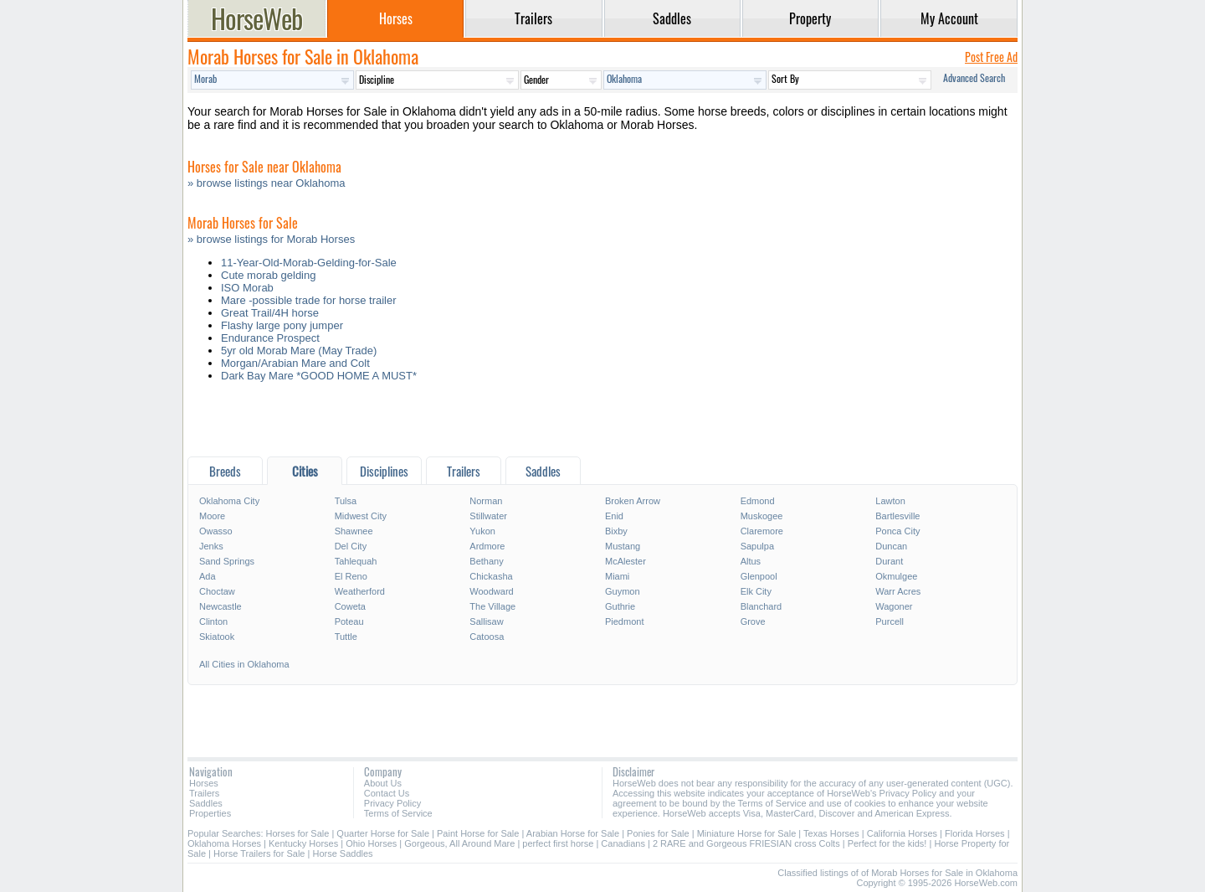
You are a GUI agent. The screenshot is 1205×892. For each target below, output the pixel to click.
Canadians (623, 843)
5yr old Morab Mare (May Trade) (299, 350)
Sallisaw (486, 621)
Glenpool (759, 576)
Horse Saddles (342, 853)
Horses (203, 783)
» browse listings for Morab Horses (271, 239)
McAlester (625, 561)
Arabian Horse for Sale (572, 833)
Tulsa (346, 501)
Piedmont (624, 621)
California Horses (902, 833)
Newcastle (220, 606)
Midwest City (361, 516)
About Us (383, 783)
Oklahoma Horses (224, 843)
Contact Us (386, 793)
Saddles (206, 803)
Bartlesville (897, 516)
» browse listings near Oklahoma (266, 183)
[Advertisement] (602, 423)
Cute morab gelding (268, 275)
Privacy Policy (392, 803)
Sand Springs (226, 561)
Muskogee (762, 516)
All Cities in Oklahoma (244, 664)
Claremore (762, 531)
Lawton (890, 501)
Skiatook (216, 637)
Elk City (756, 591)
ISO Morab (247, 287)
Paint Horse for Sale (478, 833)
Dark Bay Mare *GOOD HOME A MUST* (319, 375)
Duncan (891, 546)
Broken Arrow (632, 501)
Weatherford (360, 591)
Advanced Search (974, 77)
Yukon (482, 531)
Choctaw (217, 591)
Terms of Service (398, 813)
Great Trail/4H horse (270, 313)
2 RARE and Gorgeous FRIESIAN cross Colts (746, 843)
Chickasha (490, 576)
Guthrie (620, 606)
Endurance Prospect (270, 338)
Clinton (213, 621)
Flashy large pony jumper (282, 325)
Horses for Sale (298, 833)
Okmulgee (896, 576)
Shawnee (354, 531)
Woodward (491, 591)
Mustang (622, 546)
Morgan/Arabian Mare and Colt (295, 363)
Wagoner (893, 606)
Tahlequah (356, 561)
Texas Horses (831, 833)
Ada (207, 576)
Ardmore (487, 546)
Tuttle (346, 637)
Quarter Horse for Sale (382, 833)
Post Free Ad (991, 56)
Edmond (758, 501)
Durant (889, 561)
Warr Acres (897, 591)
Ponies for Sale (658, 833)
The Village (492, 606)
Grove (753, 621)
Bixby (616, 531)
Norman (485, 501)
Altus (751, 561)
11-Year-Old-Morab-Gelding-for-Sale (309, 262)
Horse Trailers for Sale (259, 853)
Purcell (889, 621)
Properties (210, 813)
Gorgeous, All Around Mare (459, 843)
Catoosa (486, 637)
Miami (617, 576)
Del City (351, 546)
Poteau (349, 621)
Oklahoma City (229, 501)
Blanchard (761, 606)
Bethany (486, 561)
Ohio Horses (371, 843)
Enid (614, 516)
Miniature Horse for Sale (747, 833)
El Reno (351, 576)
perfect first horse (557, 843)
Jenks (211, 546)
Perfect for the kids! (887, 843)
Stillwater (488, 516)
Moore (212, 516)
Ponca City (897, 531)
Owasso (216, 531)
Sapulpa (757, 546)
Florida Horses (975, 833)
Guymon (622, 591)
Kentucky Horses (303, 843)
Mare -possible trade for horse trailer (309, 300)
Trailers (204, 793)
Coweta (350, 606)
